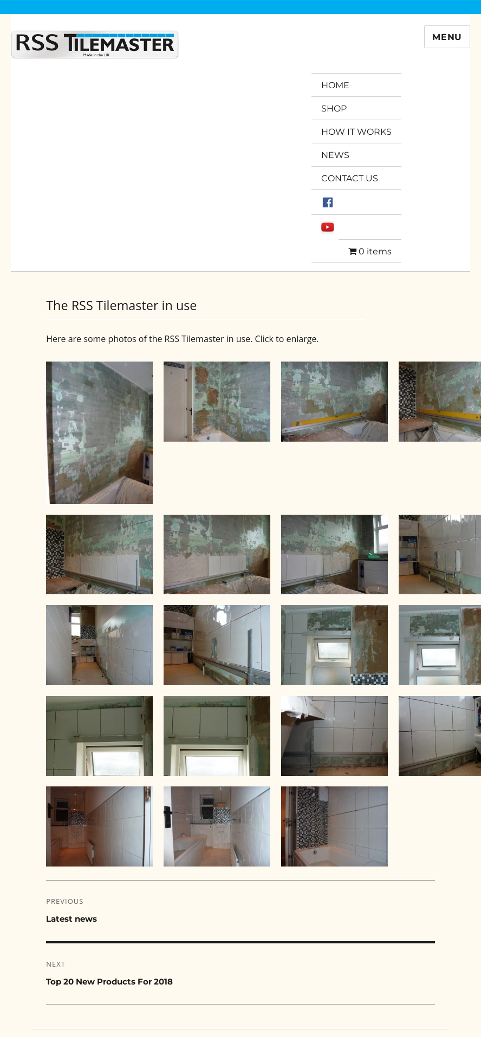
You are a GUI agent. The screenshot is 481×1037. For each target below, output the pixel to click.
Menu (447, 37)
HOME (335, 85)
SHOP (334, 108)
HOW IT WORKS (356, 132)
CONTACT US (349, 178)
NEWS (335, 155)
